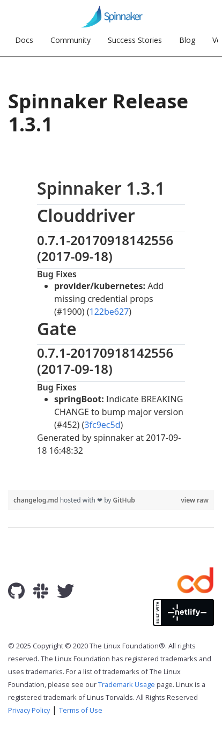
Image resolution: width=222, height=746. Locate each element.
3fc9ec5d (102, 425)
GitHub (124, 500)
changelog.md (36, 500)
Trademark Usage (126, 684)
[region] (111, 317)
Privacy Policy (29, 710)
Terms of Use (80, 710)
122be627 (109, 311)
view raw (195, 500)
